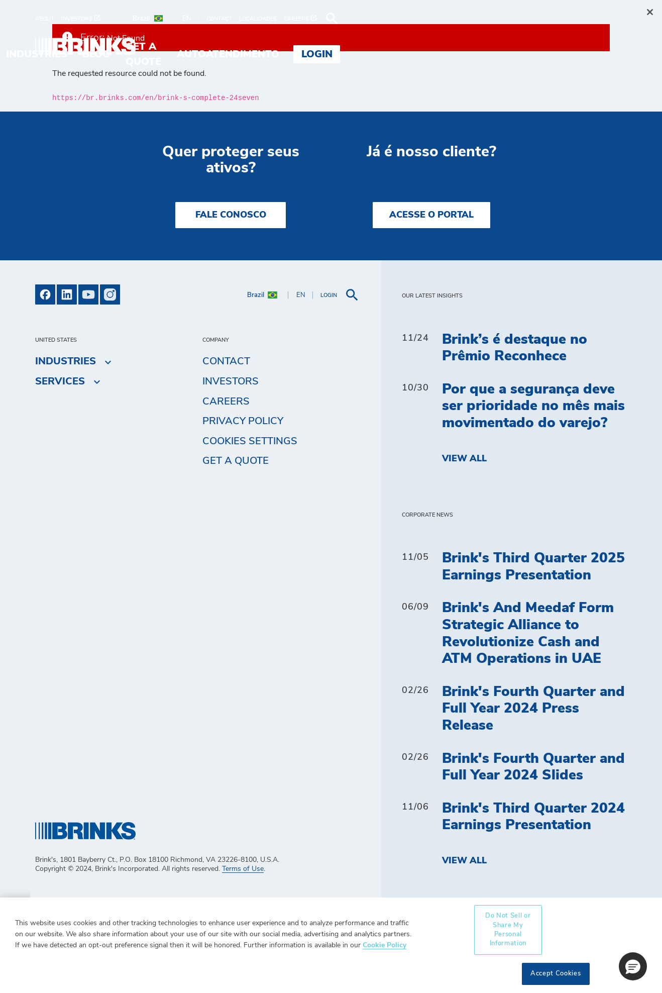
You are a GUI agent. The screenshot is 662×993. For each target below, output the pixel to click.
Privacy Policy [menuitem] (242, 421)
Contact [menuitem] (226, 361)
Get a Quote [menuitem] (413, 47)
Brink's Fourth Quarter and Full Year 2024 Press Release (533, 709)
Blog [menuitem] (349, 47)
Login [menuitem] (603, 47)
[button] (633, 966)
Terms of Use (243, 868)
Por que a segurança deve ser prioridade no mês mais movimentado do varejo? (533, 406)
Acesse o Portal (431, 215)
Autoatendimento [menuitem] (515, 47)
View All (464, 458)
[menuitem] (48, 19)
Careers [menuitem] (226, 401)
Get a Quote (235, 461)
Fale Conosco (230, 215)
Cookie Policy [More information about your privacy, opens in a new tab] (384, 945)
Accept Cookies (555, 973)
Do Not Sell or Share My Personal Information (507, 930)
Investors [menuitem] (230, 381)
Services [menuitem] (219, 47)
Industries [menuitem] (289, 47)
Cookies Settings (249, 441)
